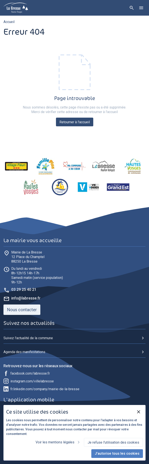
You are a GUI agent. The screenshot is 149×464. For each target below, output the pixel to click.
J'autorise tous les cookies (117, 453)
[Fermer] (138, 412)
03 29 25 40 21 (23, 289)
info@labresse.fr (26, 298)
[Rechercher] (131, 7)
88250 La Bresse (27, 256)
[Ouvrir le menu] (141, 7)
